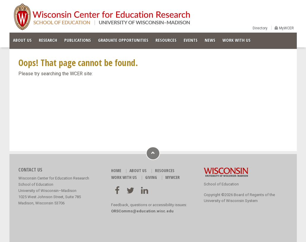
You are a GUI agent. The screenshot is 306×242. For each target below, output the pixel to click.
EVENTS (191, 40)
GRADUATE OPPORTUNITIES (123, 40)
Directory (260, 28)
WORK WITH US (236, 40)
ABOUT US (22, 40)
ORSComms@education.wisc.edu (142, 211)
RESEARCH (48, 40)
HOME (116, 170)
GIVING (151, 177)
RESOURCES (166, 40)
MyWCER (286, 28)
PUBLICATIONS (77, 40)
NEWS (210, 40)
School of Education (221, 184)
